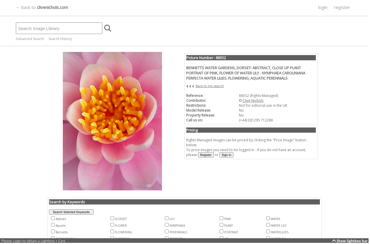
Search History (60, 38)
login (322, 7)
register (342, 7)
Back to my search (210, 86)
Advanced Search (30, 38)
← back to (42, 7)
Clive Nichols (253, 100)
